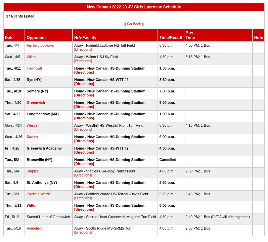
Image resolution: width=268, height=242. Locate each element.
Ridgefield (34, 228)
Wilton (32, 57)
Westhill (33, 125)
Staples (33, 171)
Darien (32, 137)
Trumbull (34, 68)
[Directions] (83, 49)
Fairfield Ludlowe (40, 45)
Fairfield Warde (39, 194)
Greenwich (36, 102)
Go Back (134, 24)
